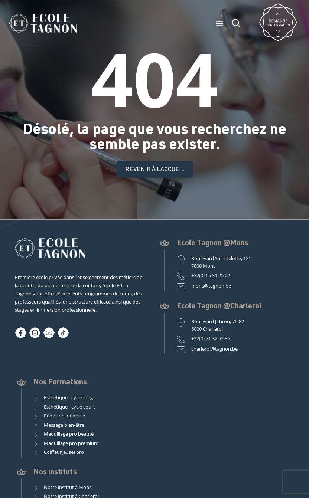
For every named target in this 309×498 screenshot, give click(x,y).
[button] (219, 23)
